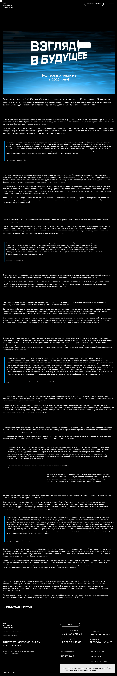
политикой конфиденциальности (83, 671)
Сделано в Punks (9, 672)
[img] (8, 5)
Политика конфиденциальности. (12, 632)
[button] (94, 4)
